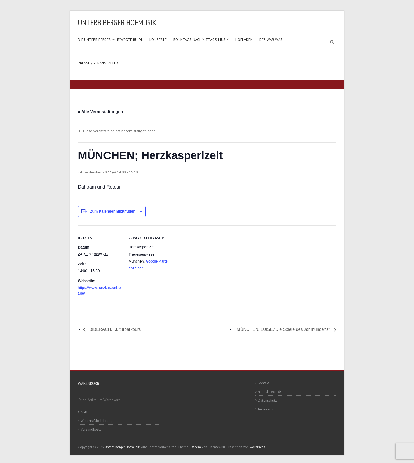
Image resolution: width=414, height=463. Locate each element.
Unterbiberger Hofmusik (117, 22)
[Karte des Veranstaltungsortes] (207, 262)
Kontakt (263, 383)
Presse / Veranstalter (98, 63)
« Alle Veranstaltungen (100, 111)
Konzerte (158, 39)
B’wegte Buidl (130, 39)
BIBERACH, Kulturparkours (114, 329)
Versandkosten (92, 429)
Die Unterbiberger (94, 39)
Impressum (266, 409)
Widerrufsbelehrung (96, 420)
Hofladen (244, 39)
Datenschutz (267, 400)
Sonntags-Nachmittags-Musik (201, 39)
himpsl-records (270, 391)
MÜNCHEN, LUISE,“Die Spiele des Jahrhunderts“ (284, 329)
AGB (84, 412)
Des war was (271, 39)
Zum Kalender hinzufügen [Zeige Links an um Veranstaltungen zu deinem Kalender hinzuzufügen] (112, 211)
